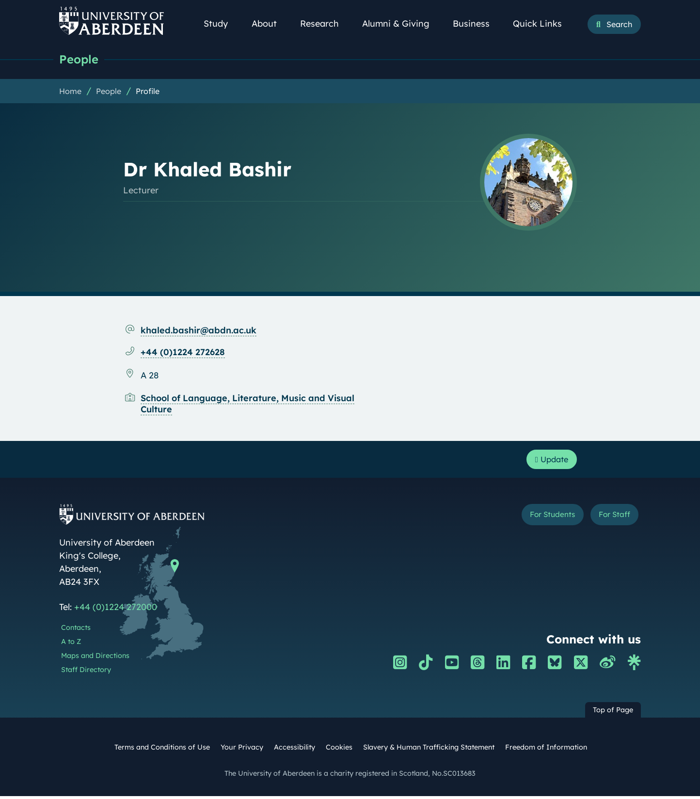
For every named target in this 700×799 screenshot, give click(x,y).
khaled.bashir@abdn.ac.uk (198, 330)
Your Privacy (242, 750)
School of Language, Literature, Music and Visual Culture (247, 404)
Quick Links (543, 23)
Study (221, 23)
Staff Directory (86, 672)
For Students (538, 518)
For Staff (610, 518)
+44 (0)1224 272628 (183, 352)
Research (325, 23)
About (269, 23)
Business (476, 23)
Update (549, 461)
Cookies (339, 750)
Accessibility (294, 750)
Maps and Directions (95, 658)
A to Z (71, 644)
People (79, 59)
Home (70, 91)
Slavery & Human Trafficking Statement (428, 750)
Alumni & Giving (401, 23)
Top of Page (613, 712)
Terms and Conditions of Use (162, 750)
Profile (147, 91)
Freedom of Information (546, 750)
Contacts (76, 630)
